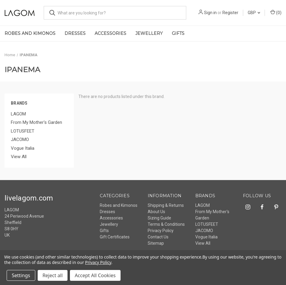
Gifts (178, 33)
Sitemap (156, 243)
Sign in (210, 12)
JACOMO (20, 139)
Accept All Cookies (95, 275)
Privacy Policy (161, 230)
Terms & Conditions (166, 224)
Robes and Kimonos (30, 33)
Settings (21, 275)
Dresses (75, 33)
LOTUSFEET (22, 131)
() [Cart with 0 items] (275, 12)
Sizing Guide (159, 218)
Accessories (110, 33)
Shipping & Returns (166, 205)
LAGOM (18, 114)
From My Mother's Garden (36, 122)
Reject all (52, 275)
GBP (254, 12)
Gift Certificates (115, 236)
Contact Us (158, 236)
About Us (156, 211)
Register (230, 12)
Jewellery (149, 33)
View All (19, 156)
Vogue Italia (22, 148)
